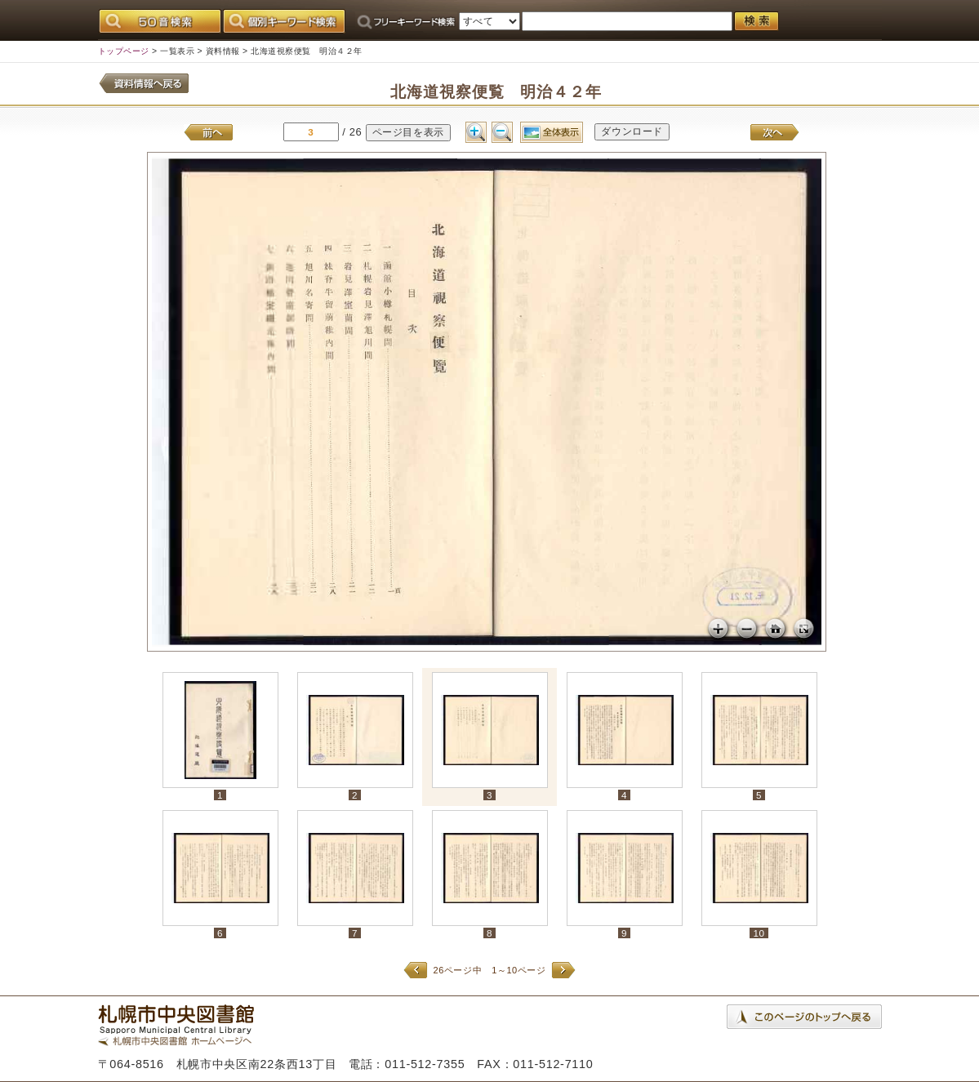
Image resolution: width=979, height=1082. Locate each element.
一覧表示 (177, 51)
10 (758, 933)
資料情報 (223, 51)
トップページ (123, 51)
